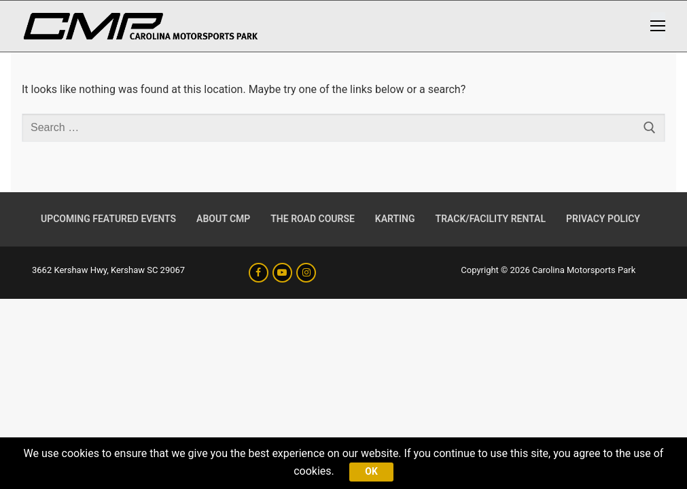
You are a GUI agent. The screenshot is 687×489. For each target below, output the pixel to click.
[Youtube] (282, 273)
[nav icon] (657, 26)
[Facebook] (258, 273)
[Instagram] (306, 273)
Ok (371, 471)
